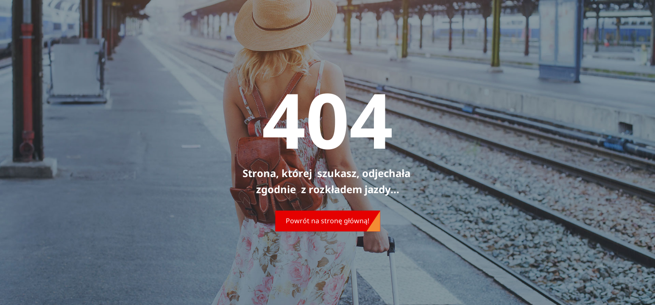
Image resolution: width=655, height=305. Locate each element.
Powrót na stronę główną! (327, 220)
